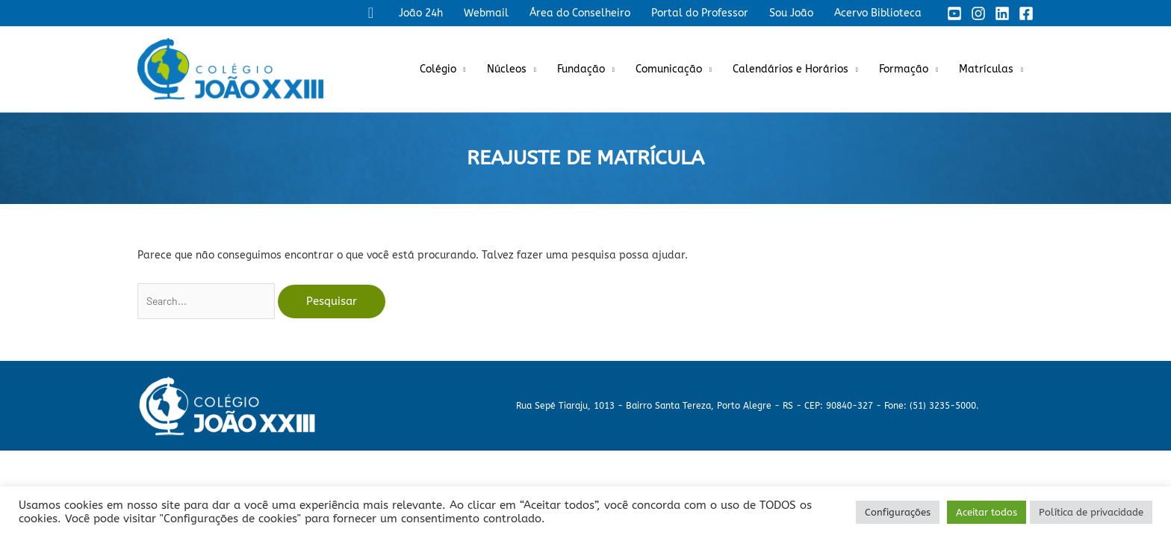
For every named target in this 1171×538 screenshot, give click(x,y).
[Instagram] (978, 13)
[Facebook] (1026, 13)
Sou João (791, 13)
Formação (903, 69)
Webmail (486, 13)
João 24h (421, 13)
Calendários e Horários (790, 69)
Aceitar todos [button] (986, 512)
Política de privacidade (1091, 512)
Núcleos (507, 69)
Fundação (581, 69)
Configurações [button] (898, 512)
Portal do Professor (699, 13)
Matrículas (986, 69)
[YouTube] (954, 13)
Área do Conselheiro (579, 13)
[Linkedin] (1002, 13)
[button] (370, 13)
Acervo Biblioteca (878, 13)
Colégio (438, 69)
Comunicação (669, 69)
